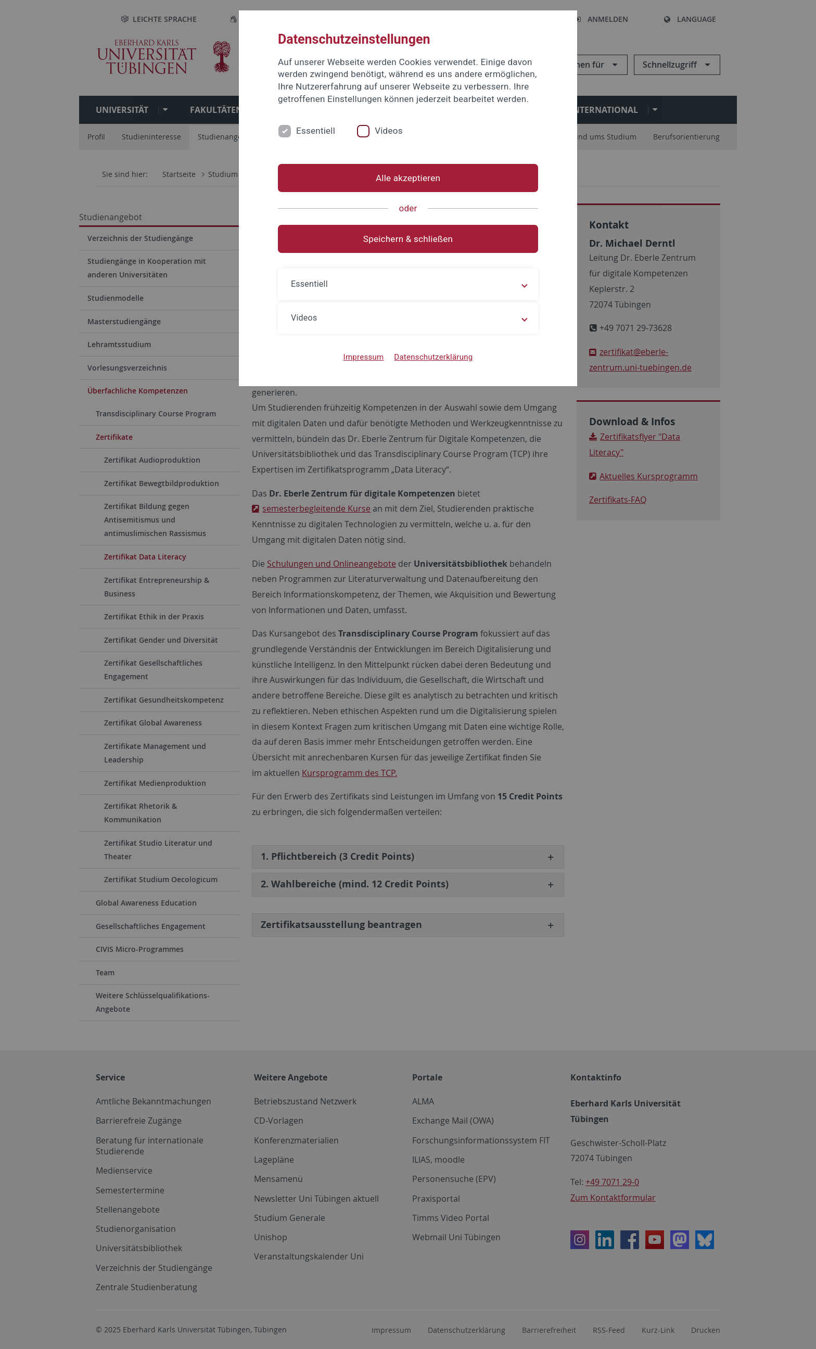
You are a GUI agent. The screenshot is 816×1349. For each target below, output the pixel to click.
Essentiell (315, 130)
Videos (389, 130)
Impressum (363, 357)
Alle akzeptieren (408, 178)
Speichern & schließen (408, 239)
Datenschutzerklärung (433, 357)
